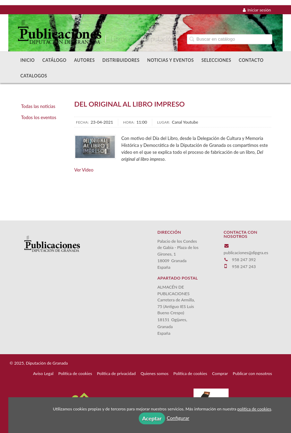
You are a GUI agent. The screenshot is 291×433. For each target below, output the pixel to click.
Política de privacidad (116, 373)
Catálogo (54, 60)
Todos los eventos (38, 117)
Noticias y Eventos (170, 60)
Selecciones (216, 60)
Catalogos (33, 75)
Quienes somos (154, 373)
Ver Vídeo (83, 170)
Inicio (27, 60)
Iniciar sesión (257, 10)
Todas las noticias (38, 106)
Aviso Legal (43, 373)
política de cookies (254, 408)
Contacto (251, 60)
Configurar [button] (178, 418)
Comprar (220, 373)
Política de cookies (75, 373)
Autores (84, 60)
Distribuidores (120, 60)
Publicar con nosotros (252, 373)
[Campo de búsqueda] (229, 39)
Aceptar (152, 418)
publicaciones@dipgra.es (246, 252)
